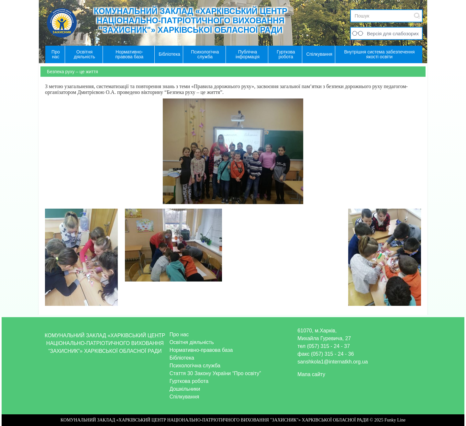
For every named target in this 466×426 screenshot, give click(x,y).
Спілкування (184, 396)
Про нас (179, 334)
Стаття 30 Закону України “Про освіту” (215, 373)
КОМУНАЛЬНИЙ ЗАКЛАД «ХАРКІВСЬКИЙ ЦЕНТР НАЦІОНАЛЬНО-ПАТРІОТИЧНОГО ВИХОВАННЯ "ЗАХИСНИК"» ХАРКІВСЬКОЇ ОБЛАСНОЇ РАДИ (190, 20)
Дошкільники (185, 389)
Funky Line (394, 420)
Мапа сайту (311, 374)
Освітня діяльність (192, 342)
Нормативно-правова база (201, 350)
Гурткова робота (189, 381)
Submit (417, 16)
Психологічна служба (195, 365)
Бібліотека (182, 358)
